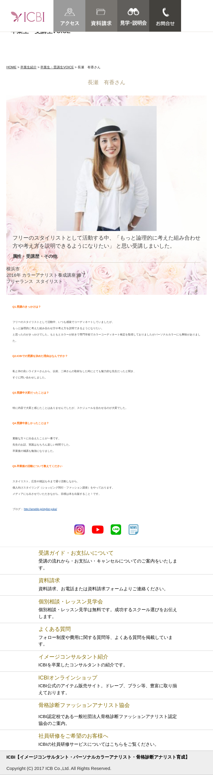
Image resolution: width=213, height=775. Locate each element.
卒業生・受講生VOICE (57, 67)
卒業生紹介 (28, 67)
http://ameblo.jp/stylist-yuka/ (40, 509)
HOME (11, 67)
